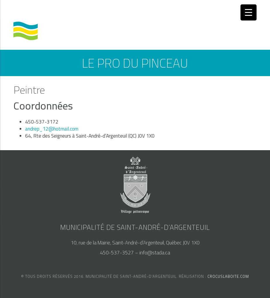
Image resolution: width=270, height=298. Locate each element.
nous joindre (100, 10)
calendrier (26, 10)
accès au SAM (62, 10)
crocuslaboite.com (228, 276)
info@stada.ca (154, 252)
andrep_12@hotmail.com (51, 129)
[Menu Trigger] (248, 12)
